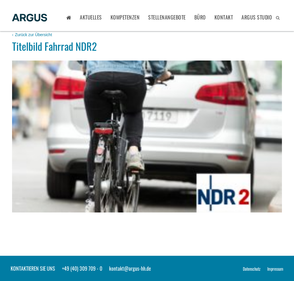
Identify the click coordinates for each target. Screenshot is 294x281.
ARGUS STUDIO (256, 17)
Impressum (275, 269)
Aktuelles (91, 17)
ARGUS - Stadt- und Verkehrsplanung (29, 18)
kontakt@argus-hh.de (130, 268)
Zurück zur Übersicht (32, 34)
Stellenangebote (167, 17)
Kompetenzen (125, 17)
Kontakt (223, 17)
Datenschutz (251, 269)
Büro (200, 17)
